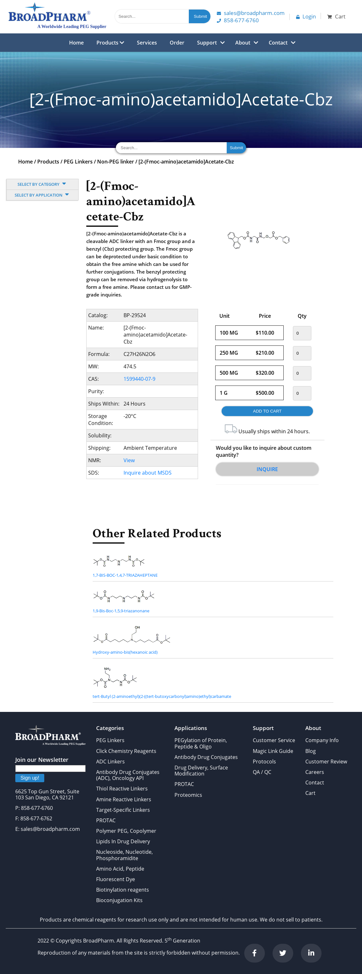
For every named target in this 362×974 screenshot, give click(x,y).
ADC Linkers (110, 761)
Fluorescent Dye (115, 879)
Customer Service (274, 740)
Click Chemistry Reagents (126, 751)
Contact (278, 42)
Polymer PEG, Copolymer (126, 830)
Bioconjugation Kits (119, 900)
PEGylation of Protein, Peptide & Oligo (200, 743)
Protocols (264, 761)
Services (147, 42)
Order (177, 42)
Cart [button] (336, 16)
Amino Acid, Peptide (120, 868)
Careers (314, 772)
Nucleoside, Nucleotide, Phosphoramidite (124, 854)
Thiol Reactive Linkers (122, 788)
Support (207, 42)
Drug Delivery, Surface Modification (201, 770)
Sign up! (29, 778)
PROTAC (106, 820)
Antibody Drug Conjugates (206, 757)
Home (76, 42)
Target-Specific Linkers (123, 809)
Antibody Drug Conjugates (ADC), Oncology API (128, 775)
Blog (310, 751)
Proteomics (188, 794)
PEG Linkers (78, 161)
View (129, 460)
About (242, 42)
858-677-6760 (238, 20)
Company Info (322, 740)
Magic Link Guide (273, 751)
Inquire (267, 469)
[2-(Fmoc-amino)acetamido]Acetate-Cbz (186, 161)
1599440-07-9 (139, 378)
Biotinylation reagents (122, 889)
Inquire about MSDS (148, 472)
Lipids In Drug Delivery (123, 841)
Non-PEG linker (115, 161)
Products (110, 42)
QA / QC (262, 772)
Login (306, 16)
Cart (310, 793)
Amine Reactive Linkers (123, 799)
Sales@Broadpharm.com (251, 13)
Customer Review (326, 761)
